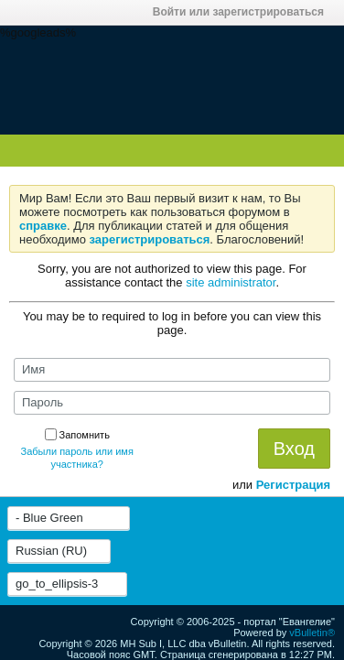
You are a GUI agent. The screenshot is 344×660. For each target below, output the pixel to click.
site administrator (230, 282)
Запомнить (77, 434)
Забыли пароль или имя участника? (77, 458)
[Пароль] (172, 403)
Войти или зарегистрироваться (244, 11)
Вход (294, 448)
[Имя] (172, 370)
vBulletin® (312, 632)
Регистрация (293, 485)
